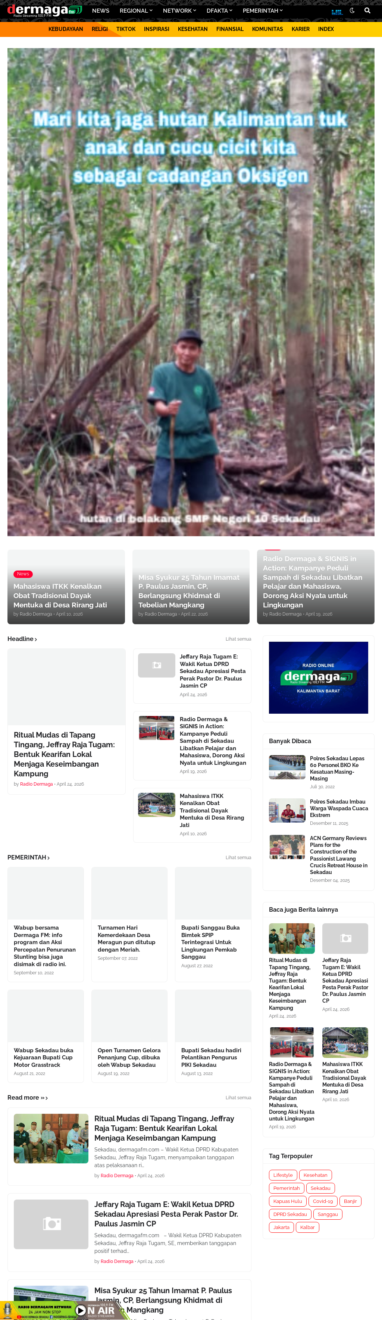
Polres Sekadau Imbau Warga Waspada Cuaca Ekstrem (339, 808)
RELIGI (100, 29)
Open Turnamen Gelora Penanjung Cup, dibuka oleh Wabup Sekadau (129, 1057)
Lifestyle (283, 1175)
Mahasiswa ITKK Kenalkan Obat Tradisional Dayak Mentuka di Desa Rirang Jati (212, 811)
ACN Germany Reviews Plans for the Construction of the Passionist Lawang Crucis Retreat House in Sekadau (338, 855)
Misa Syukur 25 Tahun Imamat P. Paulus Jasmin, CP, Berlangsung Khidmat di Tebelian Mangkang (163, 1300)
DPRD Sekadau (290, 1214)
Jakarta (281, 1227)
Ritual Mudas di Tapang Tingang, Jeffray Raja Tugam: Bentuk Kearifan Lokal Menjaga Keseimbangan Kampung (64, 754)
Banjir (350, 1201)
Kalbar (307, 1227)
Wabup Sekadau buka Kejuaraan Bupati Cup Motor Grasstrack (43, 1057)
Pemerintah (286, 1188)
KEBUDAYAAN (65, 29)
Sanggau (328, 1214)
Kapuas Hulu (287, 1201)
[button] (352, 11)
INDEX (326, 29)
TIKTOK (125, 29)
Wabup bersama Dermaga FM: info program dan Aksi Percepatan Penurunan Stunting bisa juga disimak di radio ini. (45, 946)
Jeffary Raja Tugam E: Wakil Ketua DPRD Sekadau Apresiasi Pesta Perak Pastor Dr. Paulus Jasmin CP (213, 671)
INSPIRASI (156, 29)
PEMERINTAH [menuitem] (260, 10)
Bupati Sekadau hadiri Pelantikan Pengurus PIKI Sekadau (211, 1057)
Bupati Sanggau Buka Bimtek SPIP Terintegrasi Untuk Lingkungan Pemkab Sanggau (210, 942)
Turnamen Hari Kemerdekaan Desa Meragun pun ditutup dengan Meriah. (127, 938)
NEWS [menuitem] (100, 10)
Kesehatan (316, 1175)
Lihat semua (238, 639)
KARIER (301, 29)
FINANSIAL (230, 29)
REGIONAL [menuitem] (134, 10)
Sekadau (321, 1188)
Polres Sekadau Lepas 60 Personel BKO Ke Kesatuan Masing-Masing (337, 768)
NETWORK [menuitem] (177, 10)
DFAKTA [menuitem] (217, 10)
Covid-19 (323, 1201)
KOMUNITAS (267, 29)
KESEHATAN (193, 29)
